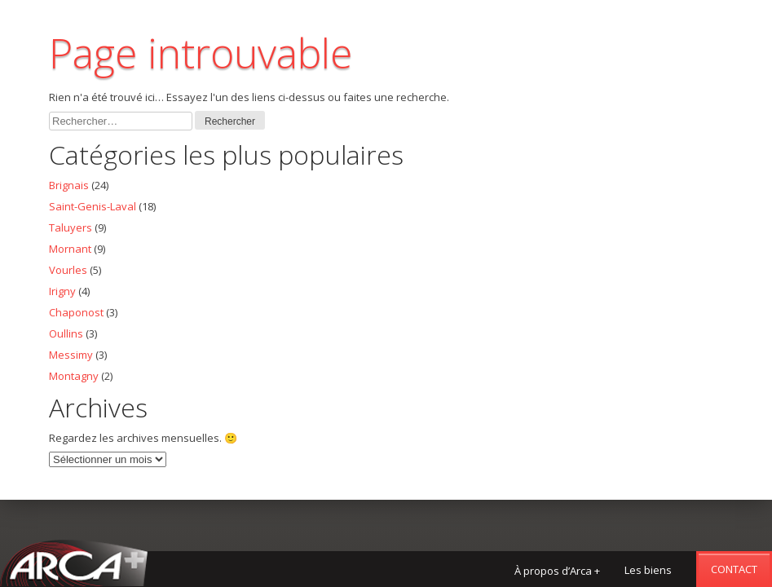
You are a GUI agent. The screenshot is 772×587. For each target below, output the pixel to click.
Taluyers (70, 227)
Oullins (66, 333)
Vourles (68, 270)
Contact (734, 569)
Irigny (62, 291)
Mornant (70, 248)
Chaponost (76, 312)
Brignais (69, 185)
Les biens (648, 570)
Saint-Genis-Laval (92, 206)
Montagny (74, 376)
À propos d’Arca (557, 570)
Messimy (71, 354)
